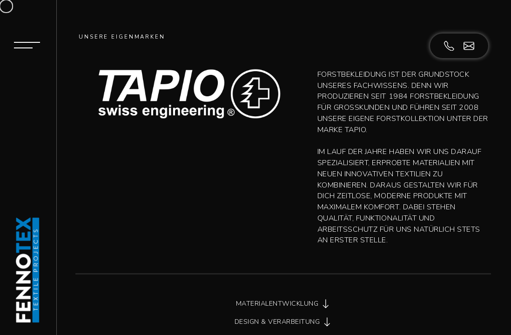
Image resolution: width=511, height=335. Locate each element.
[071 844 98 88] (454, 45)
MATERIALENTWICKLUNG (283, 304)
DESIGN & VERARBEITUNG (283, 322)
